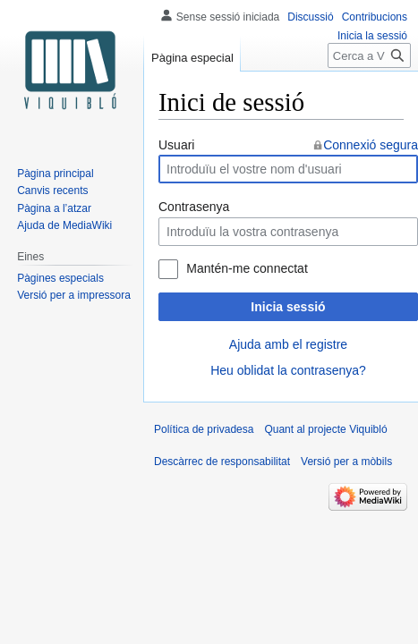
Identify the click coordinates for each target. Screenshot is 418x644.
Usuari (176, 145)
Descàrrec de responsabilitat (222, 461)
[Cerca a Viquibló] (369, 55)
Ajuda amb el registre (288, 344)
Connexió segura (370, 145)
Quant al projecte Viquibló (325, 429)
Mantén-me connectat (246, 268)
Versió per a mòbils (346, 461)
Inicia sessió (288, 307)
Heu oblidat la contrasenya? (288, 370)
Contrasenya (193, 206)
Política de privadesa (203, 429)
